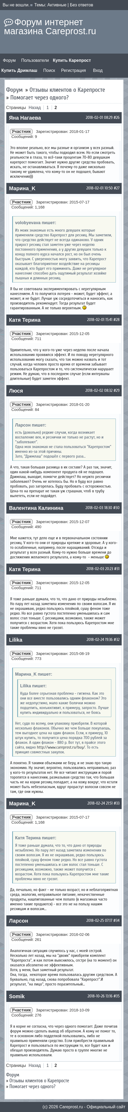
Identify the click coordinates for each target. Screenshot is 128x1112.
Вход (98, 70)
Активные (57, 5)
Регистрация (73, 70)
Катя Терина (25, 320)
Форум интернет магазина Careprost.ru (50, 26)
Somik (17, 996)
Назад (35, 107)
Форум (9, 60)
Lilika (15, 640)
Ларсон (18, 921)
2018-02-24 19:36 (100, 639)
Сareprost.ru (71, 1107)
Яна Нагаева (25, 118)
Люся (16, 391)
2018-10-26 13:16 (100, 996)
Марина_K (22, 188)
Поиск (49, 70)
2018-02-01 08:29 (99, 117)
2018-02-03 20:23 (99, 568)
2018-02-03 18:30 (99, 507)
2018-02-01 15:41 (99, 319)
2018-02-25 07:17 (99, 920)
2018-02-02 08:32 (99, 390)
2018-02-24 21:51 (100, 803)
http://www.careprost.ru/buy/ (61, 747)
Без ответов (81, 5)
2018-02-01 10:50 (99, 188)
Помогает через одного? (39, 97)
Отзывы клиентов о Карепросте (67, 89)
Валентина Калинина (36, 508)
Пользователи (35, 60)
